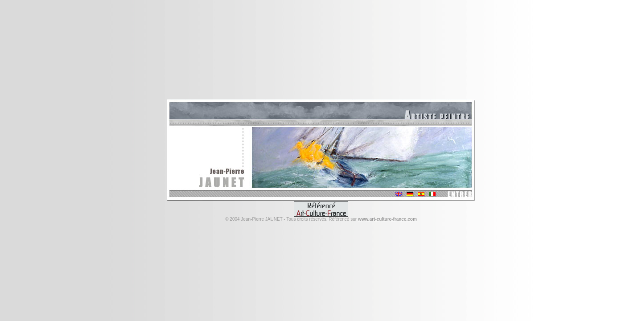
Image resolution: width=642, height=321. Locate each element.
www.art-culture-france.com (387, 219)
